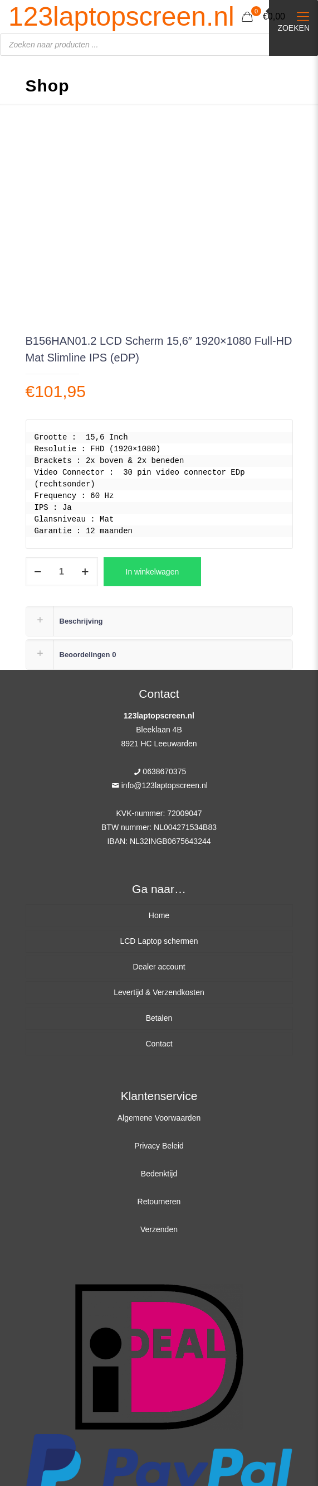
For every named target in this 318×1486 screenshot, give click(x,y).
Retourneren (159, 1201)
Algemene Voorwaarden (159, 1117)
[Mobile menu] (302, 16)
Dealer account (159, 966)
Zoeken (293, 27)
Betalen (159, 1018)
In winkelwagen (152, 571)
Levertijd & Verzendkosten (159, 992)
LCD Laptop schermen (159, 941)
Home (159, 915)
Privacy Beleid (159, 1145)
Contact (158, 1043)
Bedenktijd (159, 1173)
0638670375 (164, 771)
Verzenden (159, 1229)
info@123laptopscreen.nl (164, 785)
